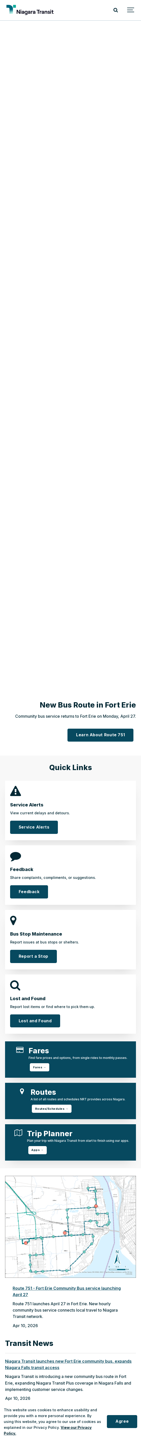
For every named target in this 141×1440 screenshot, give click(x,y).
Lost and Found (35, 1020)
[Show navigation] (131, 10)
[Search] (116, 10)
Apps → (37, 1150)
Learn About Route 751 (100, 734)
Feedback (29, 891)
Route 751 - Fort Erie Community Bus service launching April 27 (67, 1291)
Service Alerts (34, 827)
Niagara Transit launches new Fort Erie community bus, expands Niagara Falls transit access (68, 1364)
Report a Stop (33, 956)
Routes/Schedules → (51, 1109)
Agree (122, 1421)
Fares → (39, 1067)
